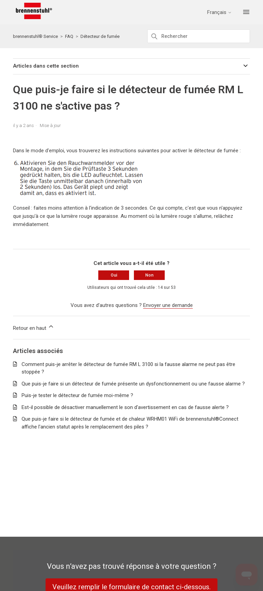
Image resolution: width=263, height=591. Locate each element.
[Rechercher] (198, 36)
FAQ (69, 36)
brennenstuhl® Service (35, 36)
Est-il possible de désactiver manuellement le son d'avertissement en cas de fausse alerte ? (125, 407)
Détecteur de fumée (100, 36)
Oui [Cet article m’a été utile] (114, 275)
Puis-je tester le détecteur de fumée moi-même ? (77, 395)
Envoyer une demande (168, 305)
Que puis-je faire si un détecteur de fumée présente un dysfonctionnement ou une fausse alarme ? (133, 384)
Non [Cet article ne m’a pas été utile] (149, 275)
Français (219, 12)
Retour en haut (33, 327)
